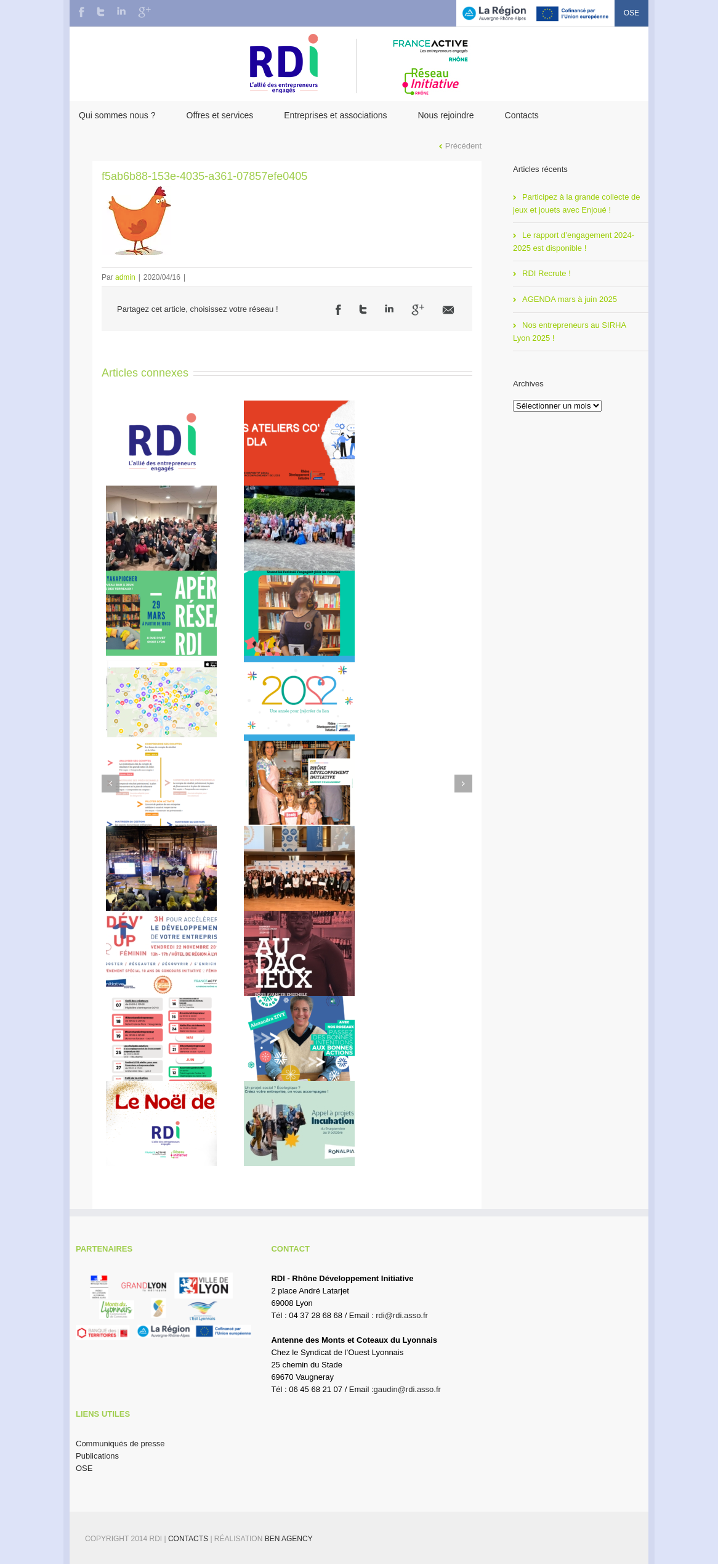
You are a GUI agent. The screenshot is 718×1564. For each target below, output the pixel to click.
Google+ (144, 12)
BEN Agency (289, 1538)
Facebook (81, 12)
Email (448, 310)
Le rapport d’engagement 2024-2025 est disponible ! (573, 241)
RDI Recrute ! (546, 273)
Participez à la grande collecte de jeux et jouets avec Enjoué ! (576, 203)
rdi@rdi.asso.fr (402, 1315)
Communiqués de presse (120, 1443)
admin (125, 277)
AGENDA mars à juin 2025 (569, 299)
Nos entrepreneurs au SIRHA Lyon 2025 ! (569, 331)
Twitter (101, 12)
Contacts (522, 115)
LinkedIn (121, 11)
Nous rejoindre (445, 115)
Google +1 (417, 310)
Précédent (463, 145)
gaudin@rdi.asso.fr (407, 1389)
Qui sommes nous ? (117, 115)
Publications (97, 1455)
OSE (631, 13)
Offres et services (220, 115)
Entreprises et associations (335, 115)
